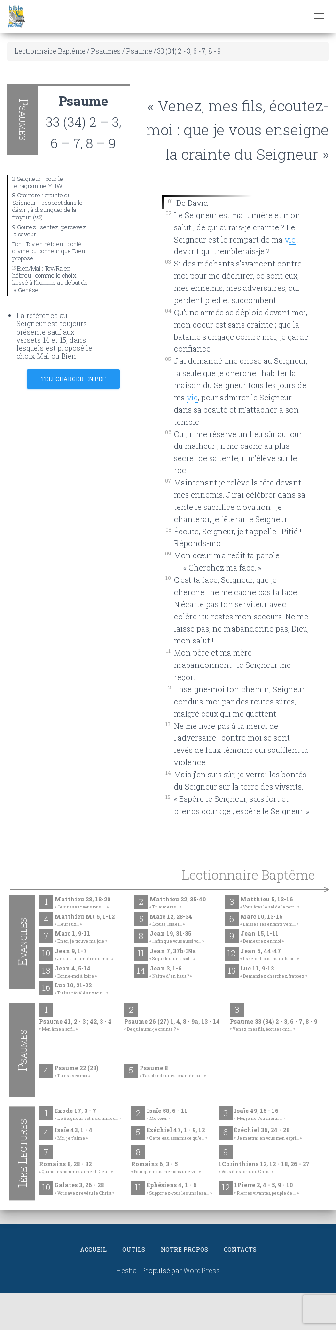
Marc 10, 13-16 (269, 920)
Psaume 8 (173, 1072)
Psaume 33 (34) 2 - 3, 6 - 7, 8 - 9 (273, 1025)
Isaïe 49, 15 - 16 (259, 1114)
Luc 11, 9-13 (273, 972)
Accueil (93, 1249)
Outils (133, 1249)
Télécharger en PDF (73, 379)
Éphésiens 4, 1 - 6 (179, 1189)
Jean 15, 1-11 (262, 937)
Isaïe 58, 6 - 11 (167, 1114)
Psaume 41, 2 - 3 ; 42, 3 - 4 (75, 1025)
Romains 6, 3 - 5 (166, 1167)
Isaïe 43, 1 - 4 (74, 1134)
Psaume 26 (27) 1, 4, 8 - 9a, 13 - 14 (172, 1025)
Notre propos (184, 1249)
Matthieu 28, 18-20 (82, 903)
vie (192, 397)
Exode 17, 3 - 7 (88, 1114)
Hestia (126, 1270)
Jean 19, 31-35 (176, 937)
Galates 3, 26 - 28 (84, 1189)
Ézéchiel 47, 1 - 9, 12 (177, 1134)
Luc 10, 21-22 (81, 989)
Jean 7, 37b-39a (172, 954)
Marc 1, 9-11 (81, 937)
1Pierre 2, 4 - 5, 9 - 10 (266, 1189)
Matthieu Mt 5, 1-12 (85, 920)
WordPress (201, 1270)
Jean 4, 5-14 (76, 972)
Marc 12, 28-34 (170, 920)
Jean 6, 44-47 (269, 954)
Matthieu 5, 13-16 (269, 903)
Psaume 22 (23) (76, 1072)
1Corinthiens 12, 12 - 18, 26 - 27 (264, 1167)
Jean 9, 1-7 (84, 954)
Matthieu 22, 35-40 (177, 903)
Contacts (240, 1249)
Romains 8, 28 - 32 (76, 1167)
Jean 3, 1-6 (170, 972)
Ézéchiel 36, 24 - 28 (268, 1134)
